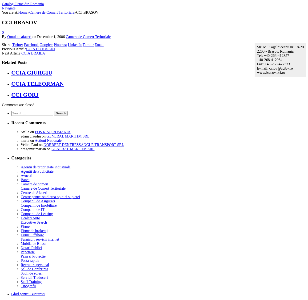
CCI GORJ (25, 95)
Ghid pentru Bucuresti (28, 294)
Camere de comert (34, 184)
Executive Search (34, 222)
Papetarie (28, 252)
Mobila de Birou (33, 244)
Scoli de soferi (31, 273)
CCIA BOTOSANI (40, 49)
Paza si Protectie (33, 256)
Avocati (26, 176)
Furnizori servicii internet (40, 239)
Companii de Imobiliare (39, 205)
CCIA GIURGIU (31, 73)
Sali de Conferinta (34, 269)
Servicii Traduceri (34, 277)
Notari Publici (31, 248)
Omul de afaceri (19, 37)
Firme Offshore (32, 235)
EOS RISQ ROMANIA (52, 132)
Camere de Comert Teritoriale (88, 37)
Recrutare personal (35, 265)
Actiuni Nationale (48, 140)
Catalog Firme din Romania (23, 4)
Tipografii (28, 286)
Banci (25, 180)
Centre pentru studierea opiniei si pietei (50, 197)
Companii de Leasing (37, 214)
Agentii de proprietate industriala (46, 167)
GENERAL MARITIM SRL (68, 136)
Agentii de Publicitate (37, 171)
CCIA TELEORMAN (37, 84)
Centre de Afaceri (34, 193)
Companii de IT (32, 210)
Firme (25, 227)
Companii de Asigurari (38, 201)
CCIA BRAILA (33, 53)
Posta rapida (30, 260)
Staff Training (31, 282)
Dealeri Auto (30, 218)
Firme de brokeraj (34, 231)
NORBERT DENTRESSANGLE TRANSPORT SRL (84, 145)
